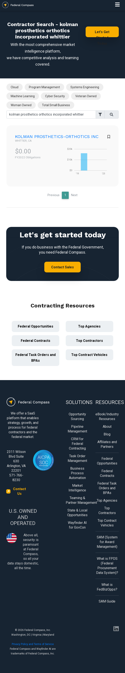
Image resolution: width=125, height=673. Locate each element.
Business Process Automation (77, 473)
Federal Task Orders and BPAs (35, 358)
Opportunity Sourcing (77, 416)
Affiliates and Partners (107, 444)
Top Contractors (89, 341)
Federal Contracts (35, 341)
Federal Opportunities (35, 326)
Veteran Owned (86, 96)
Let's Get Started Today (102, 33)
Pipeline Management (77, 429)
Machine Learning (23, 96)
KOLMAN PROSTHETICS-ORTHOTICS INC (56, 136)
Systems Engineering (84, 87)
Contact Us (19, 491)
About (107, 427)
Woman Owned (21, 105)
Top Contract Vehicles (89, 355)
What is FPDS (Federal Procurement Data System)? (107, 566)
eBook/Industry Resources (107, 416)
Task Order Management (77, 458)
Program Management (44, 87)
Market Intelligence (77, 487)
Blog (107, 434)
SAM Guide (107, 601)
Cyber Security (55, 96)
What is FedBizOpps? (107, 587)
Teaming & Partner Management (77, 500)
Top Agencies (89, 326)
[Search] (51, 114)
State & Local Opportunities (77, 512)
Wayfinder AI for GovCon (77, 525)
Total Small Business (56, 105)
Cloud (14, 87)
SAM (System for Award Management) (107, 542)
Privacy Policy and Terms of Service (33, 644)
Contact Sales (62, 267)
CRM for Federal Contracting (77, 443)
